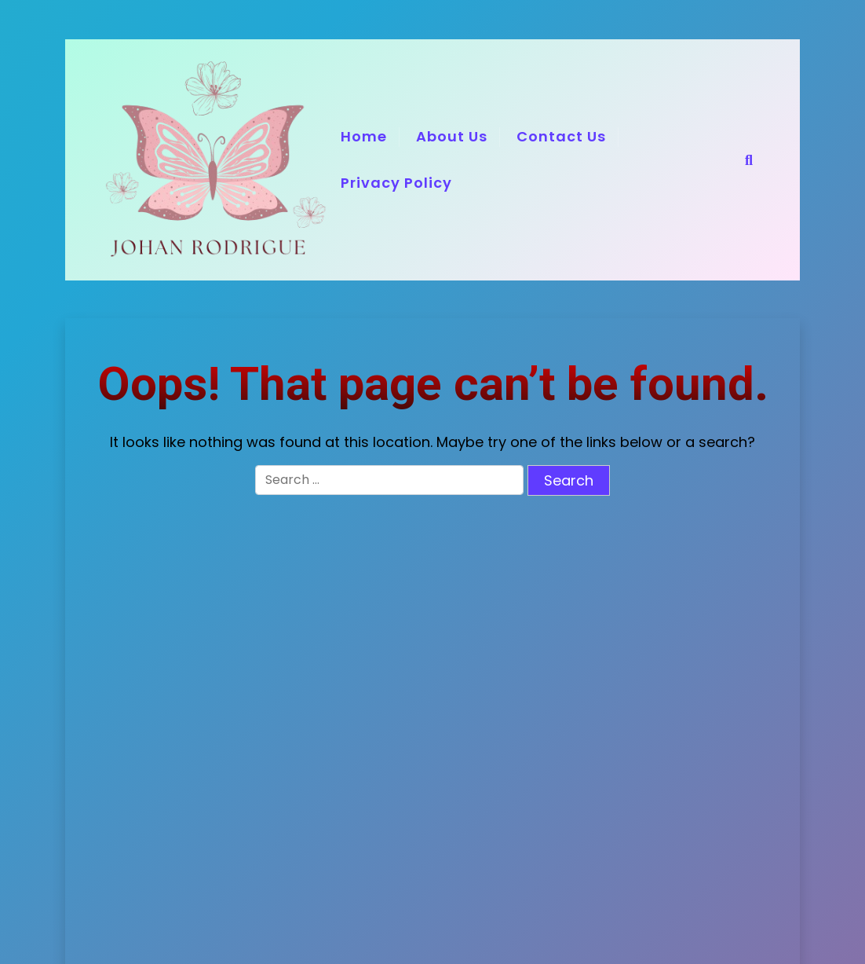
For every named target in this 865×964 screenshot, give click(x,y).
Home (364, 136)
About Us (451, 136)
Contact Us (561, 136)
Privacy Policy (396, 182)
